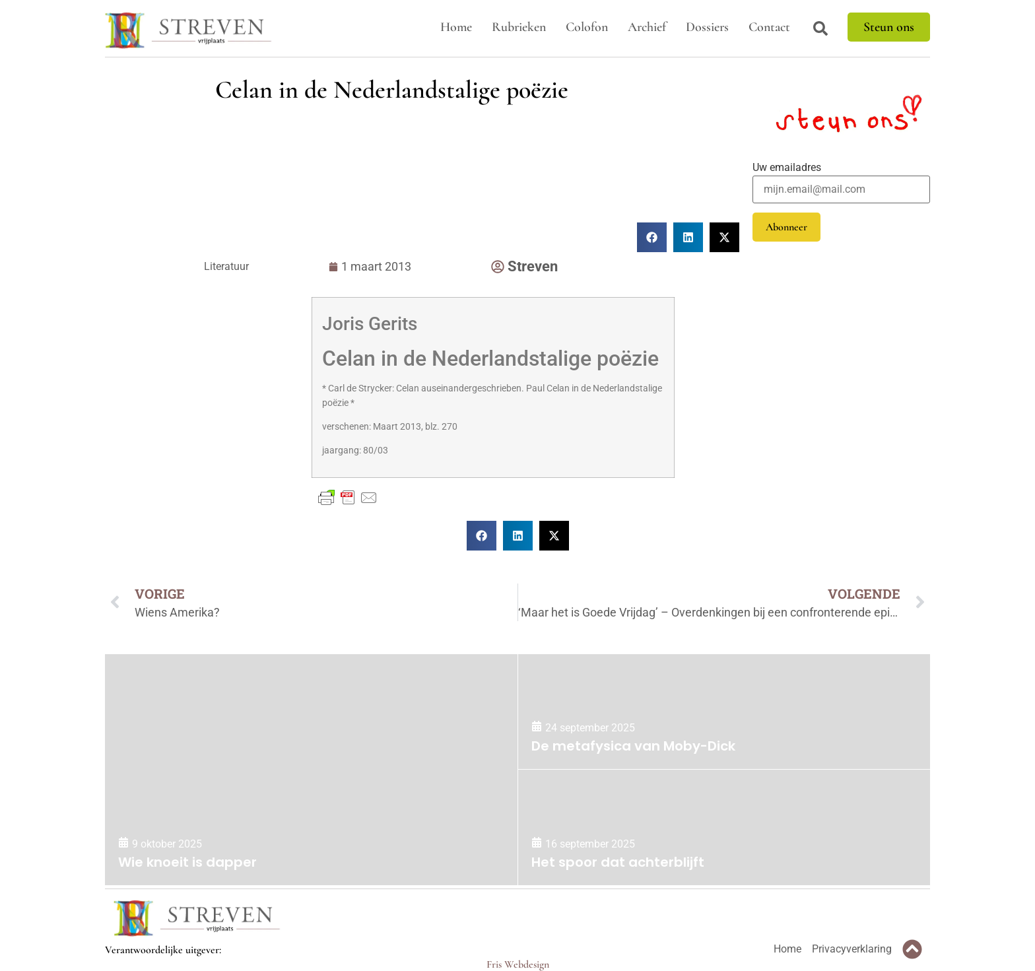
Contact (769, 27)
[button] (481, 536)
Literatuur (226, 266)
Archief (647, 27)
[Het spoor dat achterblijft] (724, 827)
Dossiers (707, 27)
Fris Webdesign (517, 964)
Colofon (587, 27)
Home (456, 27)
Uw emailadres (786, 167)
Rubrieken (519, 27)
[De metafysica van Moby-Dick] (724, 712)
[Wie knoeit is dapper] (311, 769)
